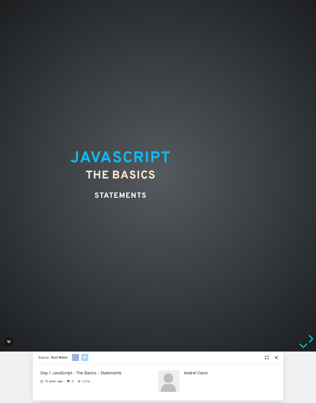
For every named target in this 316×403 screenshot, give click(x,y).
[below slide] (303, 348)
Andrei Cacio (196, 372)
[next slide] (310, 339)
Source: (53, 357)
